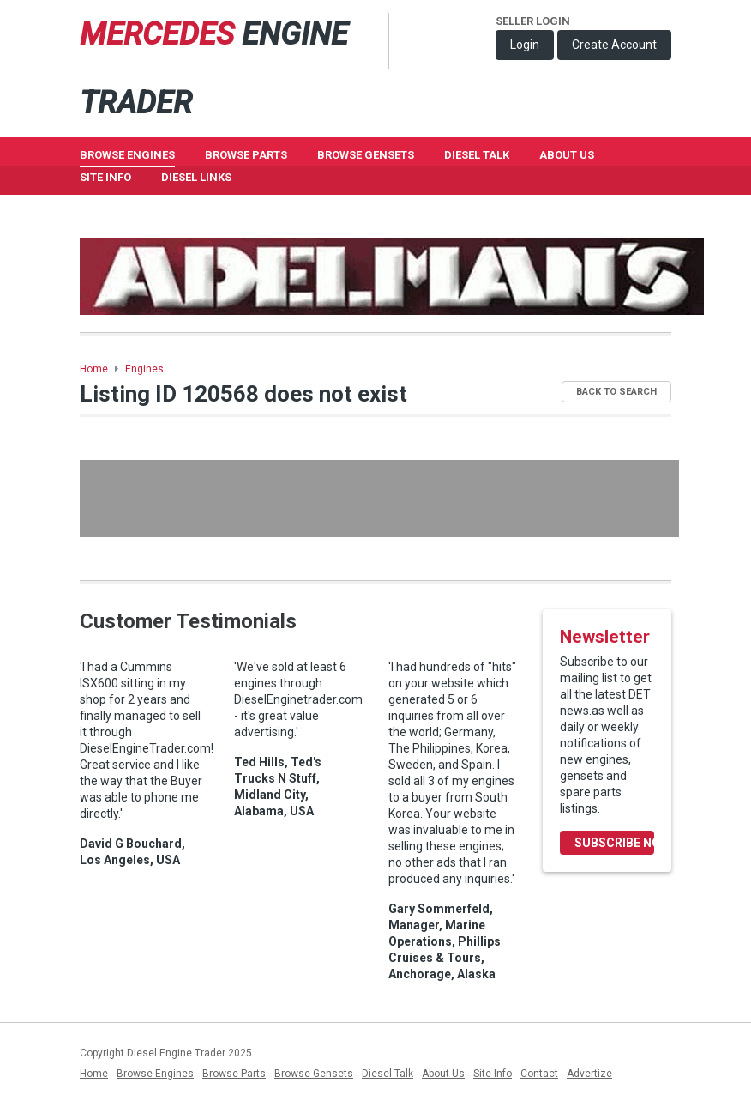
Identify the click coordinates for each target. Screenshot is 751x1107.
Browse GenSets (365, 154)
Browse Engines (127, 154)
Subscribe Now (614, 843)
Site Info (105, 177)
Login (524, 44)
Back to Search (616, 391)
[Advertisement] (379, 498)
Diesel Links (196, 177)
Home (94, 369)
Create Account (614, 44)
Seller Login (533, 21)
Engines (144, 369)
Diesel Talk (476, 154)
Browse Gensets (313, 1074)
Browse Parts (246, 154)
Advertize (589, 1074)
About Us (566, 154)
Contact (539, 1074)
